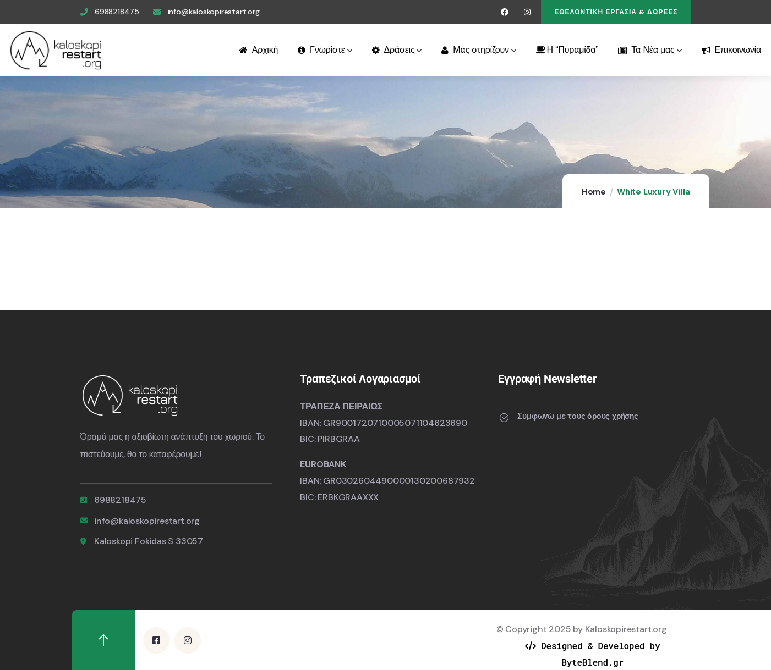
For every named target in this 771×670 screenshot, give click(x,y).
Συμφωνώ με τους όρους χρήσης (577, 416)
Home (594, 191)
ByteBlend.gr (592, 662)
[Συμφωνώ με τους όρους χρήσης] (503, 417)
